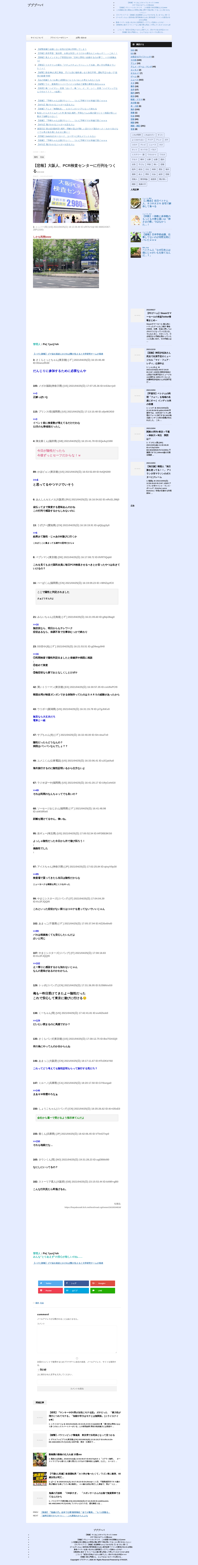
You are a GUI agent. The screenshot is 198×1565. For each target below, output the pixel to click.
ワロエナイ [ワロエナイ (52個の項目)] (152, 155)
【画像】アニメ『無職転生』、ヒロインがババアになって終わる (67, 109)
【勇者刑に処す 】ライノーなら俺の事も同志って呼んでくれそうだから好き (101, 1552)
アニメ (133, 63)
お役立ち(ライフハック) (141, 57)
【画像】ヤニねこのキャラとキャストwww (143, 3)
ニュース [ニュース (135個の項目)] (152, 145)
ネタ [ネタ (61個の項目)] (161, 145)
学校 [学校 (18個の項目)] (149, 164)
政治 (132, 96)
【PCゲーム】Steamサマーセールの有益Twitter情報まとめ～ (158, 316)
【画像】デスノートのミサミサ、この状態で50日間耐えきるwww (143, 7)
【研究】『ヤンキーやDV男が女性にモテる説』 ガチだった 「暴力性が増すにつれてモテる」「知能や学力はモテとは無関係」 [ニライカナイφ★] (85, 1416)
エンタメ (134, 70)
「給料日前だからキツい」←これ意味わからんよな (64, 1516)
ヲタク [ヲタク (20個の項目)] (134, 160)
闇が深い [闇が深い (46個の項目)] (162, 179)
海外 (132, 109)
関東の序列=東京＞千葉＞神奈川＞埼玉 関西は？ (158, 435)
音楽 (132, 129)
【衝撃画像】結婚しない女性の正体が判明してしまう (62, 49)
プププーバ (35, 5)
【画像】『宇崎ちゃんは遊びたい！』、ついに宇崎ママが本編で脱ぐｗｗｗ (72, 100)
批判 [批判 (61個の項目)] (133, 169)
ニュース (134, 80)
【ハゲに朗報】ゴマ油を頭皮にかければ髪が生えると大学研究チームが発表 (68, 354)
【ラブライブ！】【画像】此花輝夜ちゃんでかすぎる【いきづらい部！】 (143, 15)
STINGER (123, 1560)
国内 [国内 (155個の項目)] (162, 160)
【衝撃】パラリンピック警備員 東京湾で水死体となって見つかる (82, 1435)
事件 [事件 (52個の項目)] (142, 160)
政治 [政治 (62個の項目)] (140, 169)
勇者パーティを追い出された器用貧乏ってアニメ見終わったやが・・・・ (143, 22)
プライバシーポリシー (59, 38)
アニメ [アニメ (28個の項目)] (158, 140)
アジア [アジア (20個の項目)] (150, 140)
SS (132, 53)
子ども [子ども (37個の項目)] (141, 164)
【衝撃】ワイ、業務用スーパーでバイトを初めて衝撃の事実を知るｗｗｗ (71, 84)
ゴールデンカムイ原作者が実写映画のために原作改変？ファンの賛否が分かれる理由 (101, 1547)
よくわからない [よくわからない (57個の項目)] (138, 140)
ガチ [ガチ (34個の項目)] (166, 140)
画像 (132, 113)
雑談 (132, 122)
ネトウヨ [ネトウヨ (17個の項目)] (144, 150)
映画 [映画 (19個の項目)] (154, 169)
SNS (133, 50)
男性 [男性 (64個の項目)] (147, 174)
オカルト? (135, 73)
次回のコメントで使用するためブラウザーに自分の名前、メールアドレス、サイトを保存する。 (76, 1363)
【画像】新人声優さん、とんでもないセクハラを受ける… (143, 32)
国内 (37, 1303)
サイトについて (37, 38)
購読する (138, 44)
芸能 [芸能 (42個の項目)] (167, 174)
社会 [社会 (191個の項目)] (154, 174)
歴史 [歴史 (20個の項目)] (160, 169)
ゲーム (133, 76)
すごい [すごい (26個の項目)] (160, 135)
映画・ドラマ (136, 99)
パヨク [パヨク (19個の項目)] (153, 150)
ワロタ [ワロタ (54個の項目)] (162, 155)
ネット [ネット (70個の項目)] (134, 150)
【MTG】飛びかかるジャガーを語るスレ (56, 105)
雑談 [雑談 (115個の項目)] (133, 184)
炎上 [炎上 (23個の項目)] (140, 174)
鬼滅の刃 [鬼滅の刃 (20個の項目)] (142, 184)
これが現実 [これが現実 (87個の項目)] (136, 135)
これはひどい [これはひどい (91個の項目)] (149, 135)
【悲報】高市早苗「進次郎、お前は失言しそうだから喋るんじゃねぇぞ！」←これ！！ (77, 53)
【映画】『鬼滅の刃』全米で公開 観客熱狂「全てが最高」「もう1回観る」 (75, 1512)
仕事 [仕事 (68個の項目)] (149, 160)
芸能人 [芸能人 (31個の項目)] (134, 179)
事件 (132, 86)
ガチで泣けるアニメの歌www (143, 5)
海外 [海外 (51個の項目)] (167, 169)
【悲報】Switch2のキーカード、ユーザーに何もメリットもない (66, 136)
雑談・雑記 (135, 126)
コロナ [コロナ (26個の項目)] (134, 145)
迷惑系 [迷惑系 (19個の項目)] (153, 179)
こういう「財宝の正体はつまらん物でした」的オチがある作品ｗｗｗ (143, 30)
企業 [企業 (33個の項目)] (155, 160)
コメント (41, 1323)
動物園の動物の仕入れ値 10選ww (65, 1454)
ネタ (132, 83)
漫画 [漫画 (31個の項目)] (133, 174)
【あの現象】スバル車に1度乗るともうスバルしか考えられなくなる (68, 80)
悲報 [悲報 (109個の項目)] (162, 164)
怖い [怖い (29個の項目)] (155, 164)
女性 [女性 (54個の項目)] (133, 164)
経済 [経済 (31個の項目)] (160, 174)
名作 (132, 90)
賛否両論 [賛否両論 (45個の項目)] (144, 179)
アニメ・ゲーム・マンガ (141, 67)
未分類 (133, 103)
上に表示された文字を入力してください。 (55, 1374)
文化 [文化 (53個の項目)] (147, 169)
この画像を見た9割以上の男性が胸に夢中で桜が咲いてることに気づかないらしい (101, 1542)
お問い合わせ (81, 38)
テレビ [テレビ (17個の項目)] (143, 145)
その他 (133, 60)
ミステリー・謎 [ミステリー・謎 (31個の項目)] (138, 155)
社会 (42, 1303)
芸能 (132, 119)
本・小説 (134, 106)
